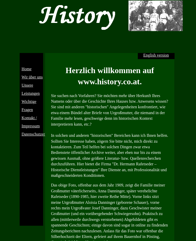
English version (156, 55)
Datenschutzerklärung (39, 134)
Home (26, 69)
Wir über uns (32, 77)
